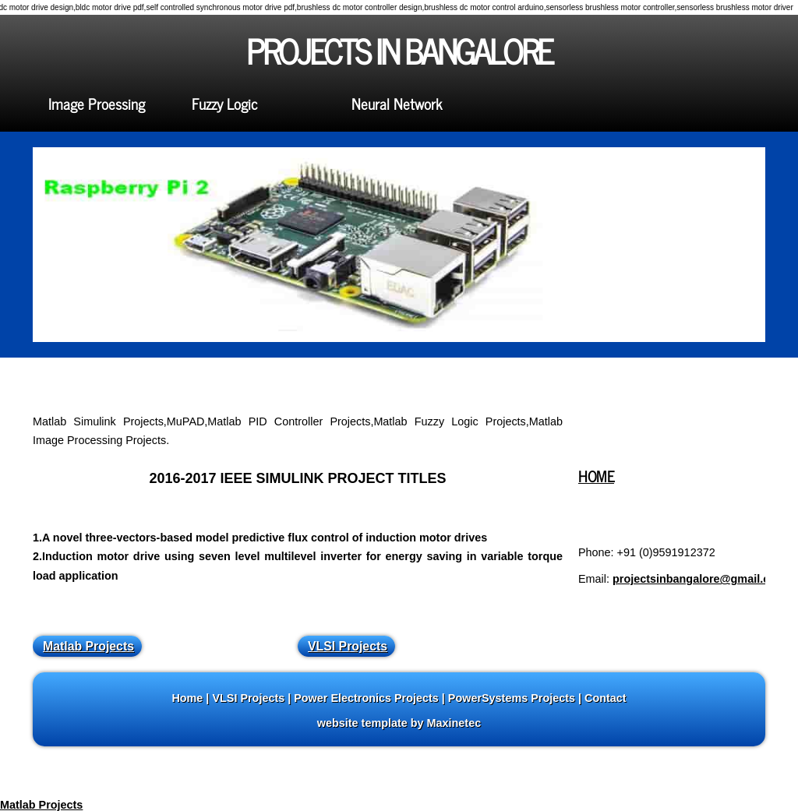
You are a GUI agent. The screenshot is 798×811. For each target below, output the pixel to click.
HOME (596, 476)
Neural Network (396, 103)
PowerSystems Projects (511, 698)
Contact (605, 698)
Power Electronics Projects (366, 698)
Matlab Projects (88, 646)
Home (187, 698)
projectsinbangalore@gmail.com (699, 579)
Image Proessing (96, 103)
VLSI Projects (347, 646)
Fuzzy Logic (225, 103)
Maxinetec (454, 723)
